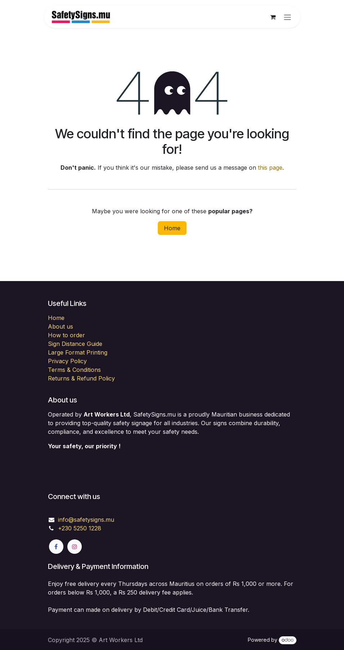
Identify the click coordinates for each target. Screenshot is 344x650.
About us (60, 326)
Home (172, 228)
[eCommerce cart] (273, 17)
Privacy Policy (67, 361)
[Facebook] (56, 546)
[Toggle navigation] (287, 17)
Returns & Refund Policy (81, 378)
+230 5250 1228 (79, 528)
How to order (66, 335)
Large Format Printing (77, 352)
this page (270, 167)
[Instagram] (74, 546)
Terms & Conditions (74, 369)
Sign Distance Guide (75, 343)
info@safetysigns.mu (86, 519)
